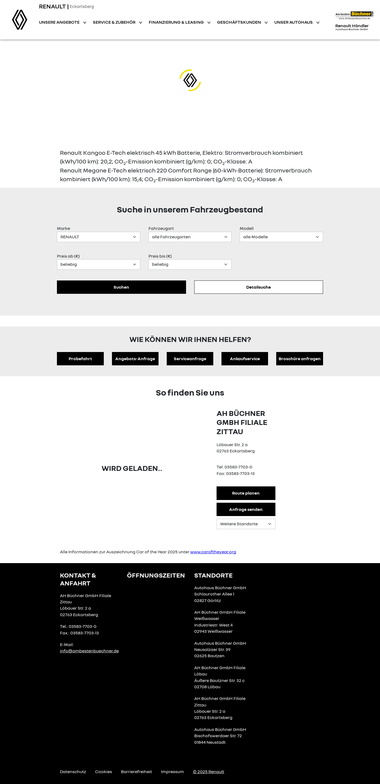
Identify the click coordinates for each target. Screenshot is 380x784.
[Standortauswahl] (246, 524)
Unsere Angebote (59, 22)
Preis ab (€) (68, 256)
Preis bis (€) (160, 256)
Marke (63, 228)
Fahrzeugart (161, 228)
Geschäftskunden (239, 22)
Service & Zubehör (114, 22)
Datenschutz (73, 771)
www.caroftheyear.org (213, 551)
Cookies (103, 771)
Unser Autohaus (294, 22)
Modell (247, 228)
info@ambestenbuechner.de (89, 650)
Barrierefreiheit (136, 771)
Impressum (172, 771)
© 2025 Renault (208, 771)
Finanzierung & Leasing (177, 22)
